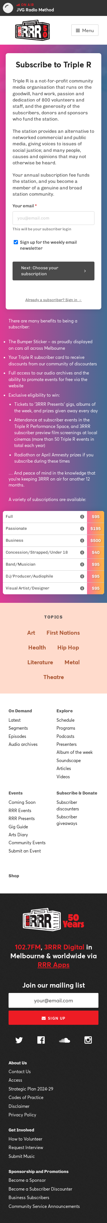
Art (31, 632)
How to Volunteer (25, 1139)
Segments (18, 728)
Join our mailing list (53, 985)
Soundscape (68, 760)
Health (37, 647)
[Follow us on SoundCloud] (64, 1041)
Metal (72, 662)
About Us (18, 1062)
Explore (64, 710)
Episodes (17, 736)
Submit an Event (25, 851)
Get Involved (21, 1130)
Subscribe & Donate (76, 793)
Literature (40, 662)
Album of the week (74, 752)
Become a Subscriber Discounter (40, 1189)
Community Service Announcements (44, 1206)
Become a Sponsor (27, 1180)
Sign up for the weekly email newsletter (48, 245)
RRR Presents (22, 818)
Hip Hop (68, 647)
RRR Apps (54, 964)
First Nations (63, 632)
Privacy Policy (22, 1115)
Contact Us (20, 1071)
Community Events (27, 842)
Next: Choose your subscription (53, 270)
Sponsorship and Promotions (38, 1171)
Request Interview (26, 1147)
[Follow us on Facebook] (41, 1040)
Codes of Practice (26, 1097)
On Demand (20, 710)
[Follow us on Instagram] (88, 1040)
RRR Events (20, 810)
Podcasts (65, 736)
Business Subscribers (29, 1197)
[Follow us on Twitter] (19, 1041)
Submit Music (22, 1156)
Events (16, 793)
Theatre (53, 677)
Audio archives (23, 744)
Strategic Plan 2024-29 (31, 1089)
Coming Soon (22, 802)
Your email (25, 205)
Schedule (65, 720)
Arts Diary (18, 834)
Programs (65, 728)
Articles (63, 768)
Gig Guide (18, 826)
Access (15, 1080)
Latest (15, 720)
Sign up (53, 1018)
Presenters (66, 744)
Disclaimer (19, 1106)
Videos (63, 776)
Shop (14, 875)
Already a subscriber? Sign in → (53, 300)
